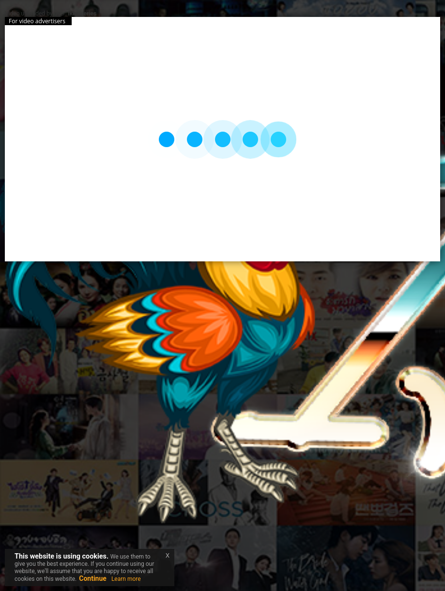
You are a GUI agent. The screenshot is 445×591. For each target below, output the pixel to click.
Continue (93, 578)
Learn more (126, 579)
